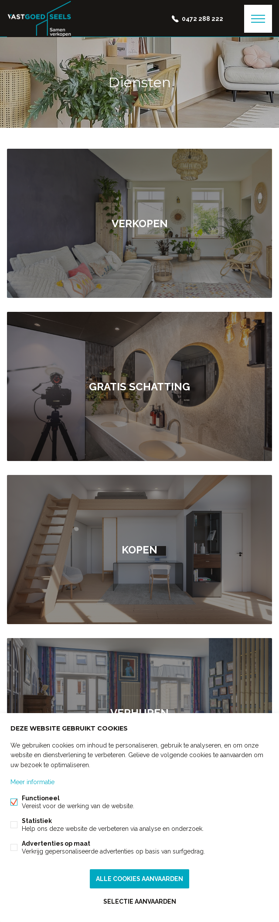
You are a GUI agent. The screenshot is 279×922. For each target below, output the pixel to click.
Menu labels (258, 19)
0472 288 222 (202, 18)
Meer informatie (32, 782)
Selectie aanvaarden (139, 901)
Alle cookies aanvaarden (139, 878)
